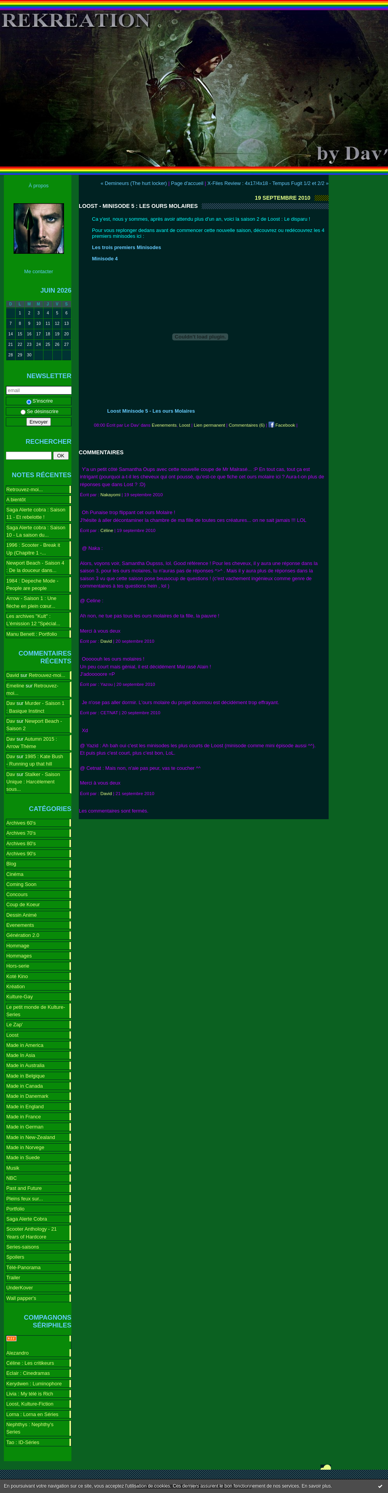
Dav (10, 703)
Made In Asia (20, 1055)
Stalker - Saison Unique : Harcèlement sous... (33, 781)
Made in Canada (24, 1086)
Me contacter (38, 271)
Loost (12, 1035)
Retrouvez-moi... (24, 489)
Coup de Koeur (23, 904)
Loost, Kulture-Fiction (30, 1404)
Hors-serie (17, 966)
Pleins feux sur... (24, 1199)
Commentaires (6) (247, 425)
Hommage (17, 946)
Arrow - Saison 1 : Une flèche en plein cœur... (31, 602)
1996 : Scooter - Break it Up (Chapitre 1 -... (33, 548)
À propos (39, 185)
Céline (106, 530)
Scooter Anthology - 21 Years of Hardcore (31, 1232)
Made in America (24, 1045)
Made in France (23, 1117)
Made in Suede (23, 1157)
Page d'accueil (187, 183)
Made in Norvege (25, 1147)
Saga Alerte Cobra (26, 1219)
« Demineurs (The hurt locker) (133, 183)
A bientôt (16, 499)
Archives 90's (21, 853)
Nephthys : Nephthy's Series (30, 1428)
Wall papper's (21, 1298)
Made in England (25, 1106)
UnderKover (19, 1288)
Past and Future (24, 1188)
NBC (11, 1178)
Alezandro (17, 1353)
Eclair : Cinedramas (28, 1373)
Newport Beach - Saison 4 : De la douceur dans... (35, 566)
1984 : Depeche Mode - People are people (32, 584)
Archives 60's (21, 823)
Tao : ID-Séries (22, 1442)
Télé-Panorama (23, 1267)
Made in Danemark (27, 1096)
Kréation (15, 986)
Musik (12, 1168)
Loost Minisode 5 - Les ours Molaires (151, 411)
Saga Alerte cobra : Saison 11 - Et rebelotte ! (35, 513)
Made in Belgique (25, 1076)
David (12, 675)
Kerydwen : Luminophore (34, 1384)
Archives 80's (21, 843)
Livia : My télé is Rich (29, 1394)
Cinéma (14, 874)
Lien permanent (209, 425)
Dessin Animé (21, 915)
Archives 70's (21, 833)
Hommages (19, 956)
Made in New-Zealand (30, 1137)
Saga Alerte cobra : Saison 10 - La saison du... (35, 531)
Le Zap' (14, 1024)
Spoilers (15, 1257)
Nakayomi (110, 494)
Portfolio (15, 1209)
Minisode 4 (105, 259)
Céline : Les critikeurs (30, 1363)
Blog (11, 864)
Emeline (15, 686)
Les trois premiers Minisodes (126, 247)
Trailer (13, 1277)
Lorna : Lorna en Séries (32, 1414)
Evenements (20, 925)
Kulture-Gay (19, 996)
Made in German (24, 1127)
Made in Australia (25, 1065)
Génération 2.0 (22, 935)
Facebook (281, 425)
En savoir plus (316, 1486)
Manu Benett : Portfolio (31, 634)
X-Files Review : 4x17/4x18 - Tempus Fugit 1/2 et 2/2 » (268, 183)
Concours (17, 894)
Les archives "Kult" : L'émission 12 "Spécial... (33, 619)
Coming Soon (21, 884)
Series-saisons (22, 1247)
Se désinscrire (40, 411)
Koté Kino (17, 976)
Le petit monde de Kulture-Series (35, 1010)
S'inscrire (39, 401)
